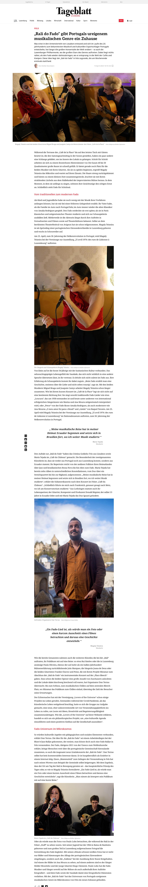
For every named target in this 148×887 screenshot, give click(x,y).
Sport (85, 21)
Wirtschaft (57, 21)
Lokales (48, 21)
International (68, 21)
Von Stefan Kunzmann (46, 66)
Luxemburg (23, 21)
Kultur (78, 21)
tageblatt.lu (29, 2)
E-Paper (47, 2)
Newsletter (66, 2)
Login (129, 21)
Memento (104, 2)
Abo (121, 2)
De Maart (85, 2)
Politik (32, 21)
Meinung (40, 21)
